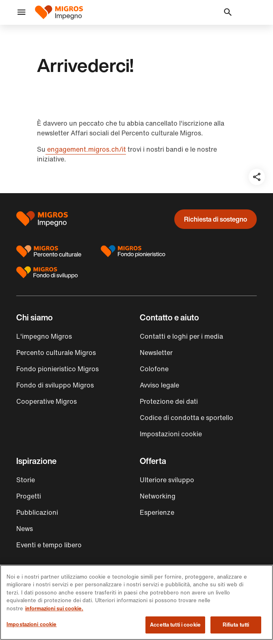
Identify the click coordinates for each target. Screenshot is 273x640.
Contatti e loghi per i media (181, 336)
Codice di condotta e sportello (186, 417)
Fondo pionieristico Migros (57, 369)
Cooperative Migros (46, 401)
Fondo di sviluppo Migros (55, 385)
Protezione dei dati (169, 401)
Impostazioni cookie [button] (171, 434)
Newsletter (156, 352)
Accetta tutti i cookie (175, 625)
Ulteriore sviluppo (167, 480)
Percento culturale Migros (56, 352)
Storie (25, 480)
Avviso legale (159, 385)
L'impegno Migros (44, 336)
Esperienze (157, 512)
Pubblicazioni (37, 512)
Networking (158, 496)
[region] (136, 602)
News (24, 528)
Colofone (154, 369)
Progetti (28, 496)
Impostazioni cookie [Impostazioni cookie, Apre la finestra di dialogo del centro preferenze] (31, 624)
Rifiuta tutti (236, 625)
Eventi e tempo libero (49, 545)
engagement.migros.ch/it (86, 149)
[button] (21, 12)
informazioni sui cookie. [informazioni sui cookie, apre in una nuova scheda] (54, 608)
